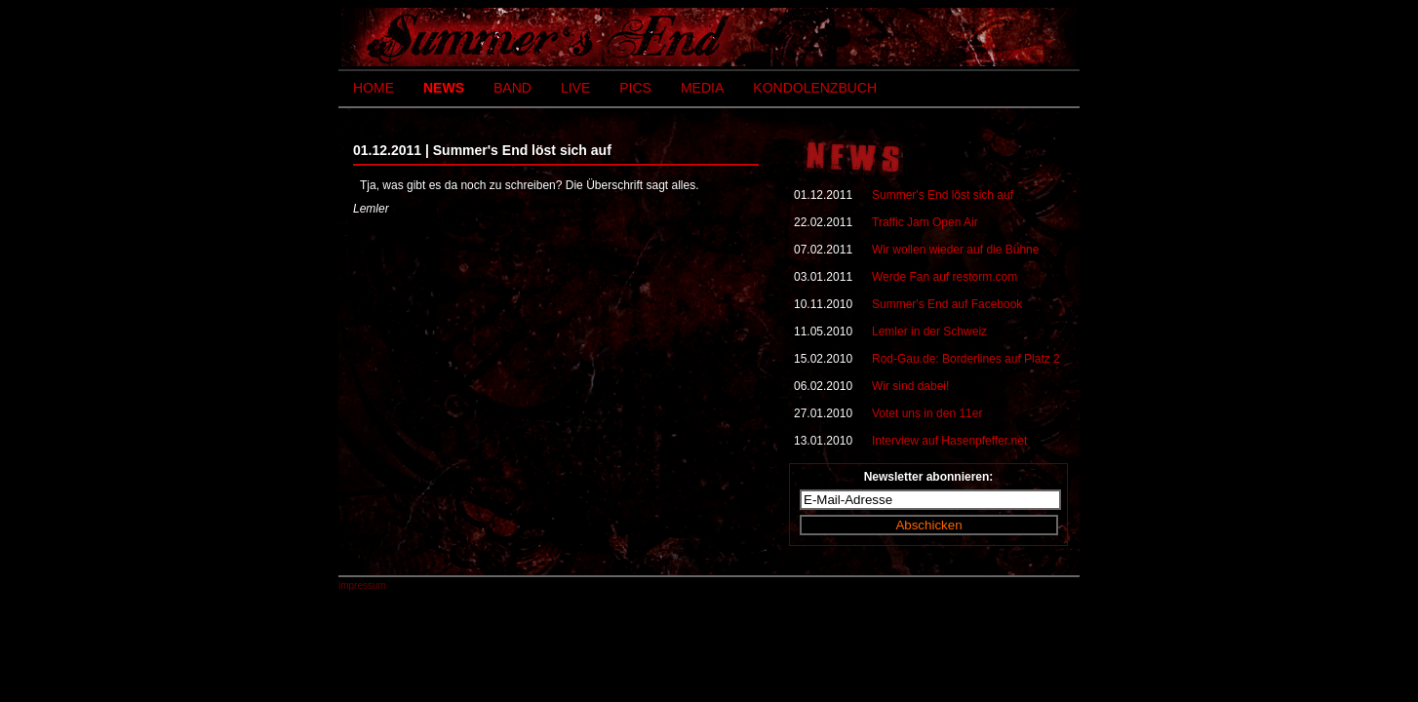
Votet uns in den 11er (927, 413)
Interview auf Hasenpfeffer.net (949, 441)
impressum (362, 585)
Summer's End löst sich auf (942, 195)
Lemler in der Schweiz (929, 331)
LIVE (575, 88)
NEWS (443, 88)
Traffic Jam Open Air (925, 222)
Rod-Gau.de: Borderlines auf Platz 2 (966, 359)
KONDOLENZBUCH (815, 88)
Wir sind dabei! (910, 386)
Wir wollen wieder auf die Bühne (955, 249)
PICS (635, 88)
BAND (512, 88)
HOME (373, 88)
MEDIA (702, 88)
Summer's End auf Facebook (947, 304)
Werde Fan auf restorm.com (944, 277)
